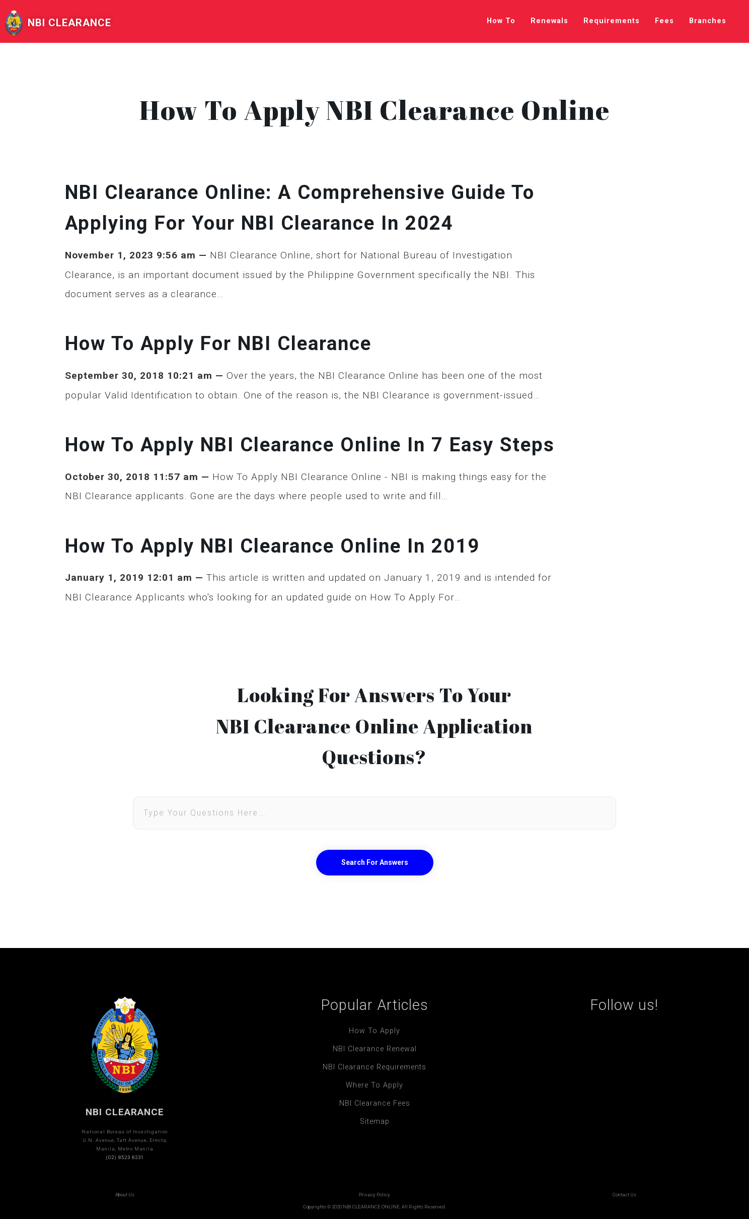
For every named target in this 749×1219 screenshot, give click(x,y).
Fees (664, 21)
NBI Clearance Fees (374, 1103)
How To (501, 21)
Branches (707, 21)
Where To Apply (374, 1085)
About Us (124, 1194)
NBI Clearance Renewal (375, 1049)
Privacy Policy (374, 1194)
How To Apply (374, 1031)
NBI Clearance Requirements (374, 1067)
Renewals (549, 21)
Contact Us (624, 1194)
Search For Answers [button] (374, 862)
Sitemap (375, 1121)
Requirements (611, 21)
